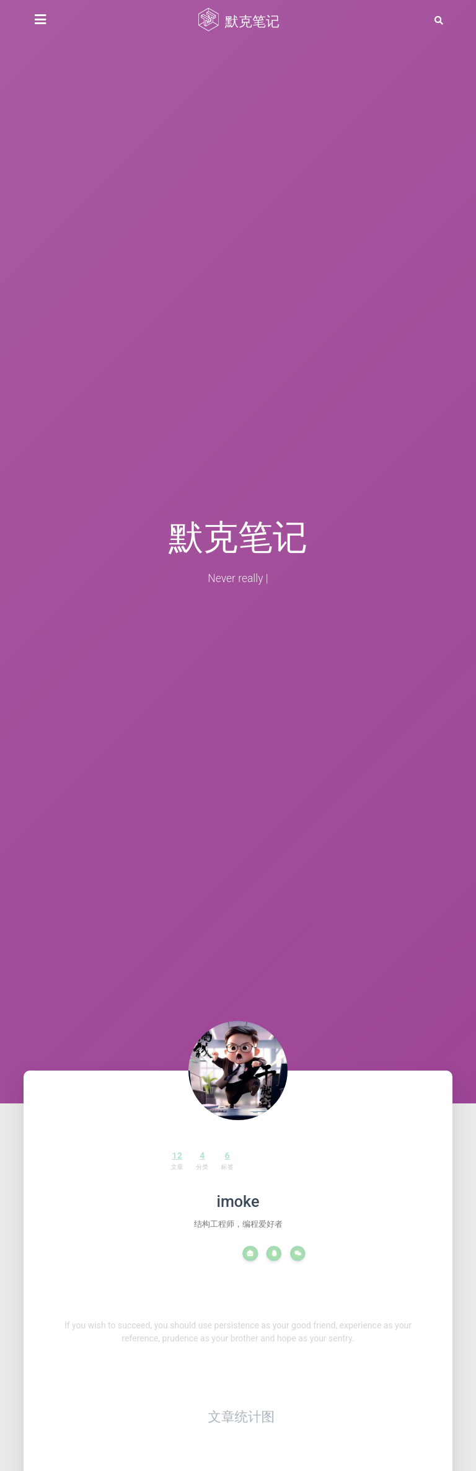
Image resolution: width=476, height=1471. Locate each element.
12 (160, 1156)
